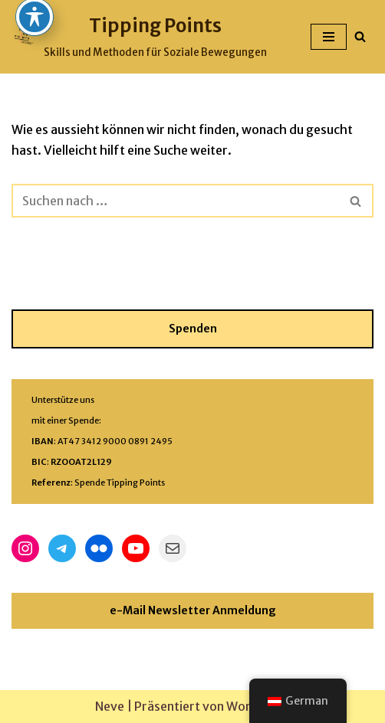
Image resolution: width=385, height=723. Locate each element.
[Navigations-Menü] (329, 37)
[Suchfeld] (360, 36)
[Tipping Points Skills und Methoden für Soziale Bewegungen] (139, 37)
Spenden (193, 328)
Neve (109, 706)
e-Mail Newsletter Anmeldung (193, 610)
